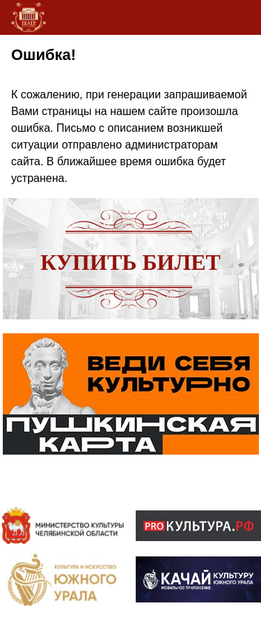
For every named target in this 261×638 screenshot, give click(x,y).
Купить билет (130, 262)
